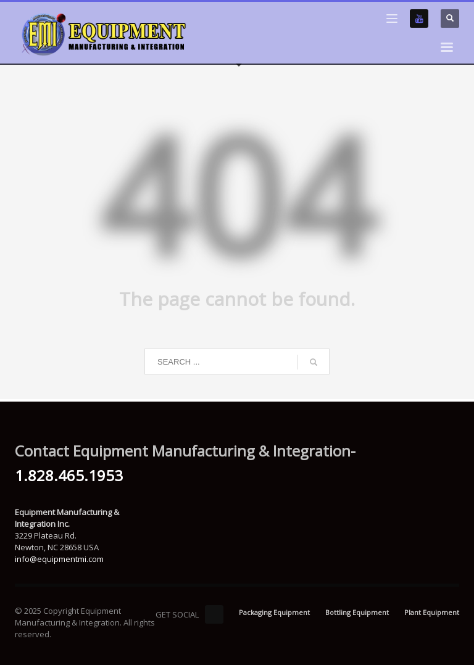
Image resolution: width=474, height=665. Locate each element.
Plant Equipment (431, 612)
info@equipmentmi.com (59, 558)
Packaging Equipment (274, 612)
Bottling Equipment (357, 612)
